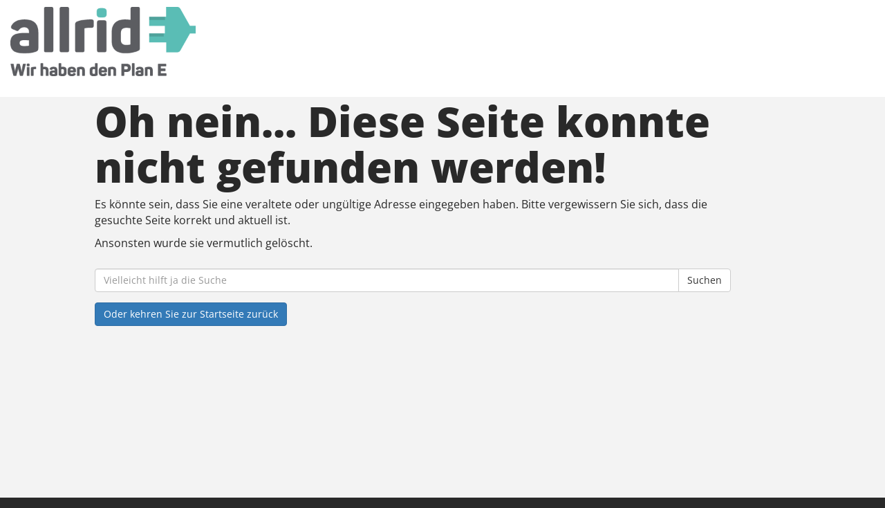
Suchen (704, 280)
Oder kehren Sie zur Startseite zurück (191, 313)
